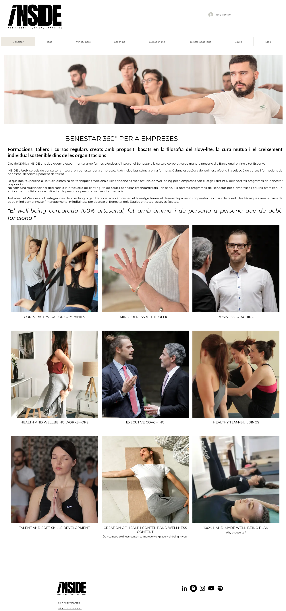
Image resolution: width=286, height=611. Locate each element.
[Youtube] (211, 588)
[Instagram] (202, 588)
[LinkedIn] (184, 588)
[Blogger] (193, 588)
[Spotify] (220, 588)
